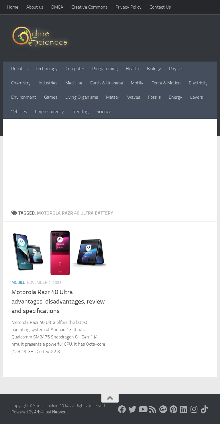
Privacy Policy (128, 7)
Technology (47, 68)
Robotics (19, 68)
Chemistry (21, 83)
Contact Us (160, 7)
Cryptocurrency (49, 111)
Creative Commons (89, 7)
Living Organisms (81, 97)
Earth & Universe (106, 83)
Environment (23, 97)
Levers (196, 97)
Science (104, 111)
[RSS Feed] (153, 409)
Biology (154, 68)
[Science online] (122, 409)
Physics (176, 68)
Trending (80, 111)
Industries (48, 83)
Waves (133, 97)
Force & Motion (166, 83)
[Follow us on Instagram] (194, 409)
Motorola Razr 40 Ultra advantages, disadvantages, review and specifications (58, 301)
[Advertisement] (110, 167)
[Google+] (163, 409)
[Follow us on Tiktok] (205, 409)
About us (34, 7)
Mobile (137, 83)
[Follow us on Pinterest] (174, 409)
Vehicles (19, 111)
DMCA (57, 7)
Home (12, 7)
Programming (105, 68)
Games (50, 97)
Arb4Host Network (51, 412)
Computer (75, 68)
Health (132, 68)
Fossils (154, 97)
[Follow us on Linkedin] (184, 409)
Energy (175, 97)
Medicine (73, 83)
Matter (112, 97)
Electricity (198, 83)
